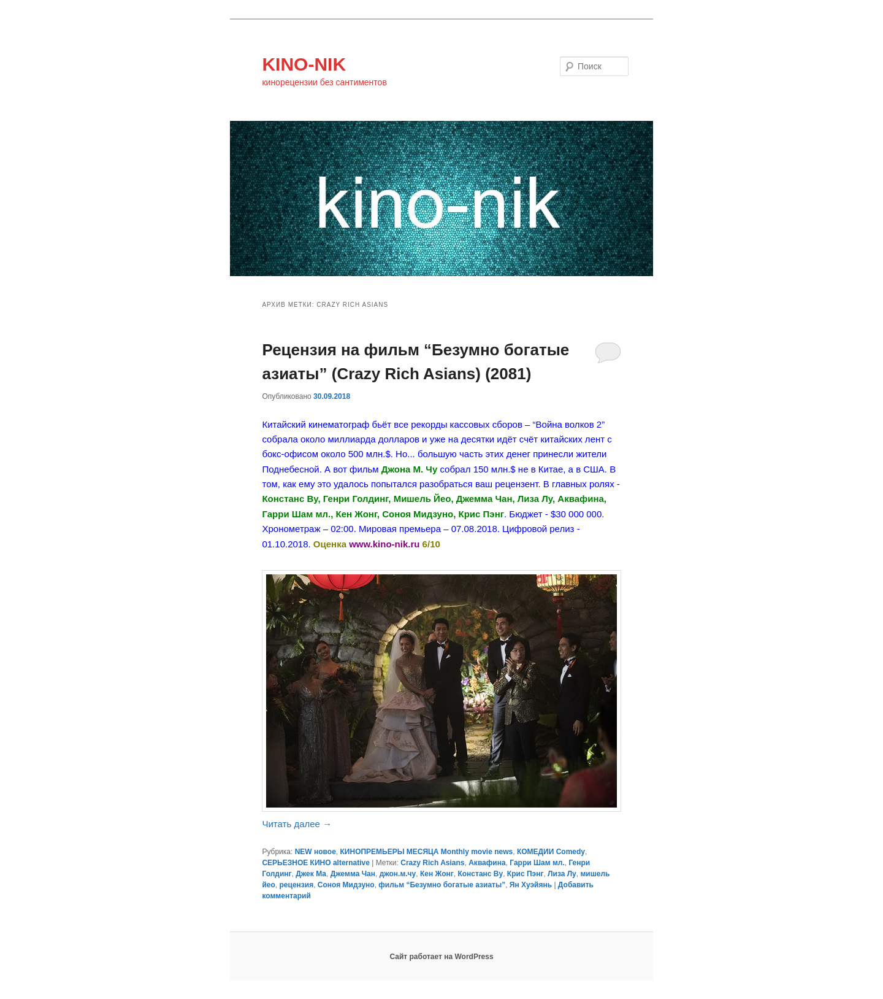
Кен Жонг (437, 874)
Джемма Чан (353, 874)
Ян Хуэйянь (531, 885)
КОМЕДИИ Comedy (551, 851)
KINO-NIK (304, 64)
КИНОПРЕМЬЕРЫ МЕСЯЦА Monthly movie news (426, 851)
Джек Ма (311, 874)
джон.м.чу (398, 874)
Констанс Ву (480, 874)
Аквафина (486, 862)
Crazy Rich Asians (432, 862)
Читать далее (297, 824)
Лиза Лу (562, 874)
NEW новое (315, 851)
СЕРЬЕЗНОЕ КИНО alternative (315, 862)
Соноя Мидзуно (346, 885)
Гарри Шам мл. (537, 862)
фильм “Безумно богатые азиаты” (441, 885)
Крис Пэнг (525, 874)
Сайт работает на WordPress (441, 956)
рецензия (297, 885)
